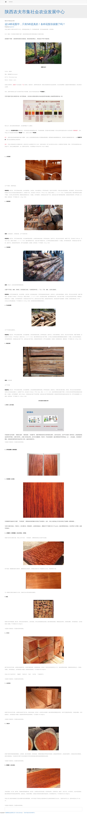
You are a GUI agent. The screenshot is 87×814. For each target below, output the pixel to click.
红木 (13, 26)
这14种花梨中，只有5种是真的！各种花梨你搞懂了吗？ (35, 24)
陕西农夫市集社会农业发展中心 (35, 11)
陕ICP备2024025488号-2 (29, 812)
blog (10, 26)
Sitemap (20, 812)
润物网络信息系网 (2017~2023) (12, 812)
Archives (11, 1)
